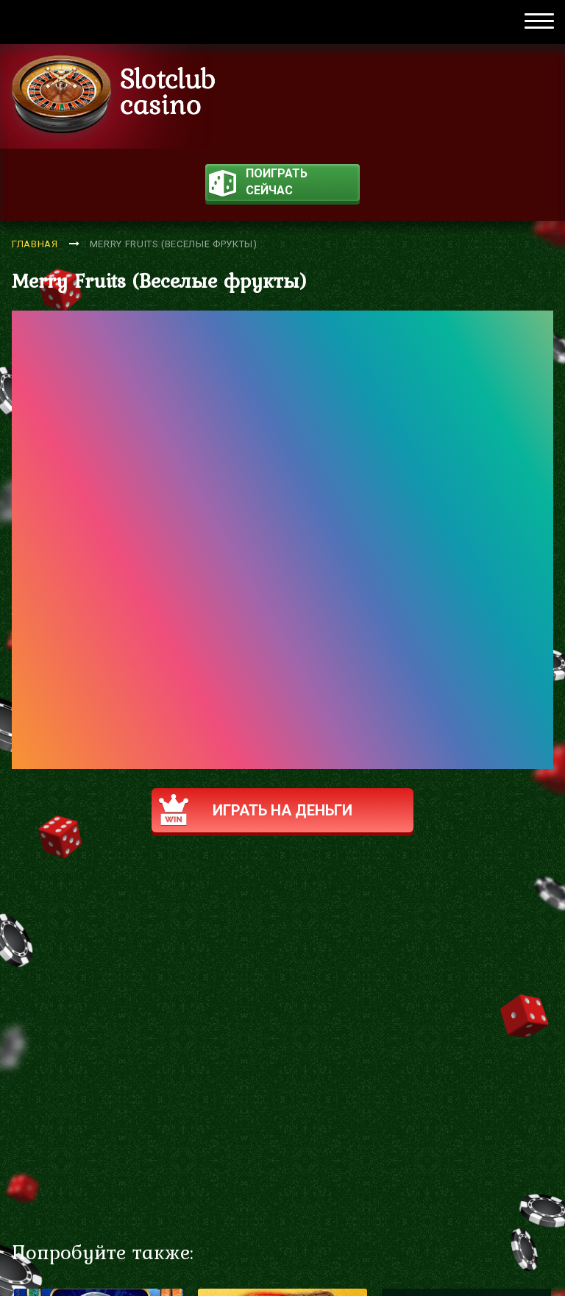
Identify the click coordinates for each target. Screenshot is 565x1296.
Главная (35, 243)
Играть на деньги (255, 810)
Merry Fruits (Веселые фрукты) (173, 243)
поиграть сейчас (258, 183)
